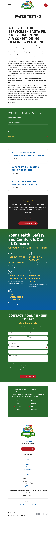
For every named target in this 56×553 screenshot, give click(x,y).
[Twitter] (29, 504)
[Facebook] (23, 504)
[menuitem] (28, 118)
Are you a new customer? (14, 346)
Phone (10, 337)
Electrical (28, 467)
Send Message (28, 376)
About (28, 459)
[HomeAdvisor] (35, 504)
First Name (11, 332)
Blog (28, 474)
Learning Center (28, 472)
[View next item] (30, 218)
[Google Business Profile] (20, 504)
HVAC (28, 462)
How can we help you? (13, 355)
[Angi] (32, 504)
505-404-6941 (28, 443)
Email (30, 337)
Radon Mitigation (28, 469)
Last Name (31, 332)
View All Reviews (28, 223)
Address (10, 341)
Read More (12, 102)
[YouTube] (26, 504)
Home (28, 457)
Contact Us (28, 449)
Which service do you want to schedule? (17, 351)
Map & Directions (28, 486)
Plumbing (28, 464)
